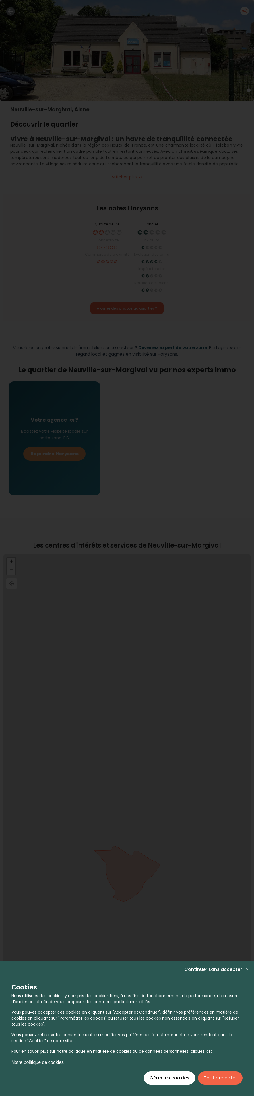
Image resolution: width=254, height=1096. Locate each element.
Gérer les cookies (169, 1078)
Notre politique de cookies (37, 1062)
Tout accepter (220, 1078)
